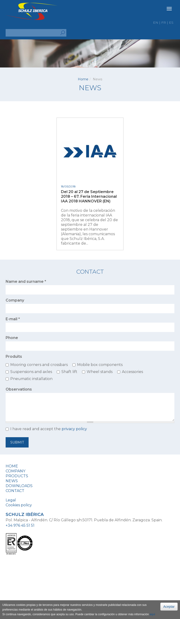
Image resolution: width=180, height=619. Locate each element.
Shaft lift (69, 371)
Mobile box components (100, 364)
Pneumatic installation (31, 379)
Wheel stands (99, 371)
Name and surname (26, 281)
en (155, 22)
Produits (14, 356)
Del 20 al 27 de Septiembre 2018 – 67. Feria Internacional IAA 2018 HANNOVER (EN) (89, 196)
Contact (15, 490)
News (12, 481)
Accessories (132, 371)
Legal (11, 500)
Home (83, 79)
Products (17, 476)
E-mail (13, 319)
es (171, 22)
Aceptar (169, 606)
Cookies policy (19, 505)
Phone (12, 338)
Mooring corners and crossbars (39, 364)
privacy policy (74, 429)
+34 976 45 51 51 (20, 525)
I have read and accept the (48, 429)
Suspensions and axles (31, 371)
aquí (152, 614)
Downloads (19, 486)
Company (15, 300)
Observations (19, 389)
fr (163, 22)
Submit (17, 442)
